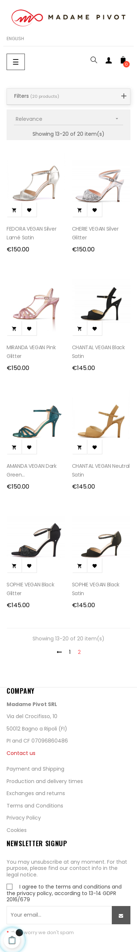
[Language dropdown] (15, 38)
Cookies (17, 830)
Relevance (69, 118)
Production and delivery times (45, 781)
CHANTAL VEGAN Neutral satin (101, 470)
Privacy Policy (24, 817)
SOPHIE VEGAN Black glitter (30, 589)
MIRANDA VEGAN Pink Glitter (31, 352)
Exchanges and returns (36, 793)
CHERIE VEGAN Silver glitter (95, 233)
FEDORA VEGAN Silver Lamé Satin (31, 233)
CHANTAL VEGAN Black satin (98, 352)
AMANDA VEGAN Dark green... (32, 470)
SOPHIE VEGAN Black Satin (96, 589)
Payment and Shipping (35, 768)
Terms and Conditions (35, 805)
